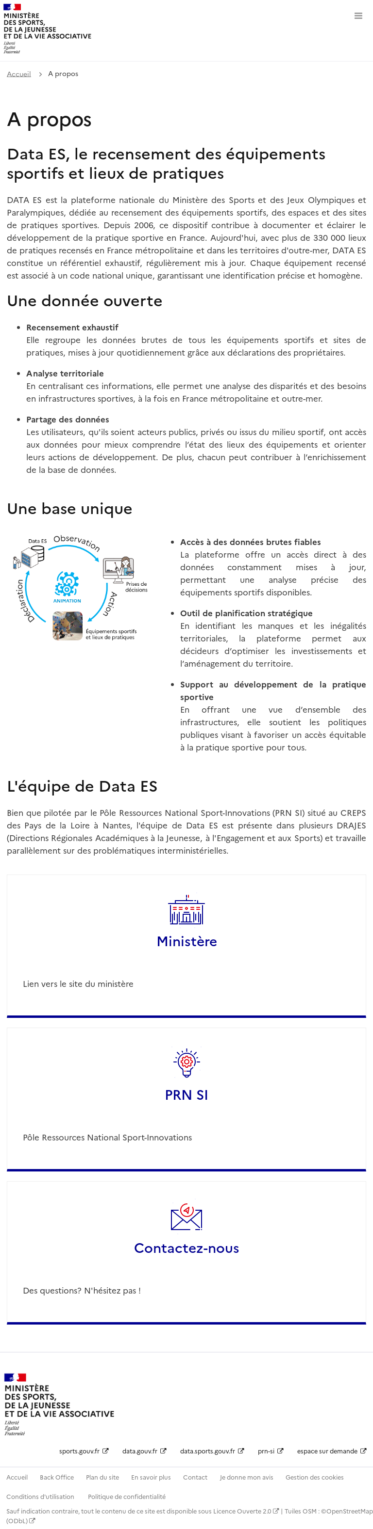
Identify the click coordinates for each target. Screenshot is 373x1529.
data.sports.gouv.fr (212, 1451)
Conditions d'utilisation (41, 1496)
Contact (195, 1477)
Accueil (19, 73)
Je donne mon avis (246, 1477)
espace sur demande (332, 1451)
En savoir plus (151, 1477)
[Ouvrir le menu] (358, 14)
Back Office (57, 1477)
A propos (63, 73)
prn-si (271, 1451)
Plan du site (102, 1477)
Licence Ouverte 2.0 (246, 1511)
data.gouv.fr (144, 1451)
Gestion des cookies (315, 1477)
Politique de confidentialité (127, 1496)
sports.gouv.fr (84, 1451)
